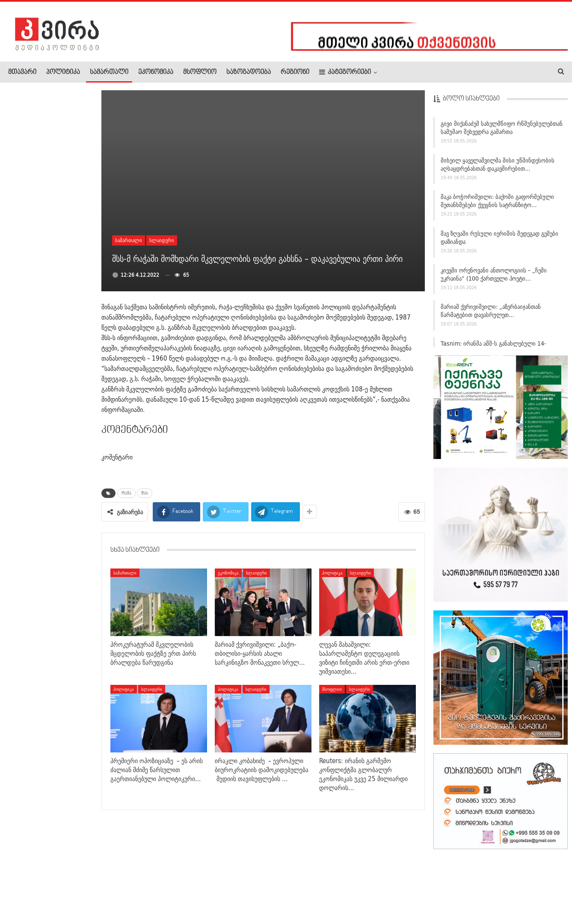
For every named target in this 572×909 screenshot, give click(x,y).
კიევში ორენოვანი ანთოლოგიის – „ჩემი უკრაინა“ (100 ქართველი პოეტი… (494, 277)
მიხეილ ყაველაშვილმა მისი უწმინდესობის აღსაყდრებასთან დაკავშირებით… (497, 167)
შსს (144, 493)
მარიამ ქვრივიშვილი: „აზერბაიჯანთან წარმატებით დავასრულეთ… (491, 314)
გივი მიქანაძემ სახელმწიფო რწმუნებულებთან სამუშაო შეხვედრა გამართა (502, 130)
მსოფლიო (199, 72)
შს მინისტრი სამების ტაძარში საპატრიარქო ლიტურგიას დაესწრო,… (47, 194)
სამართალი (109, 72)
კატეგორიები (345, 72)
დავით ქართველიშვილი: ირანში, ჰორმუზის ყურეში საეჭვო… (48, 363)
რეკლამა (63, 876)
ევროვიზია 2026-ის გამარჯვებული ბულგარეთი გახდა (69, 309)
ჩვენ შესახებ (22, 876)
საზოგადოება (248, 72)
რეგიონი (295, 72)
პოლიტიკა (63, 72)
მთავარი (22, 72)
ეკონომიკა (155, 72)
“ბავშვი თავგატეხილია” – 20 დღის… (69, 412)
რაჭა (126, 493)
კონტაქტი (99, 876)
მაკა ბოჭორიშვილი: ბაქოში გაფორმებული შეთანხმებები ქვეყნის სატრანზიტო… (497, 204)
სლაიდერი (161, 240)
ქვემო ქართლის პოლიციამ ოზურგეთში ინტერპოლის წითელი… (46, 598)
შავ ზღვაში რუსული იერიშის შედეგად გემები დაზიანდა (499, 240)
